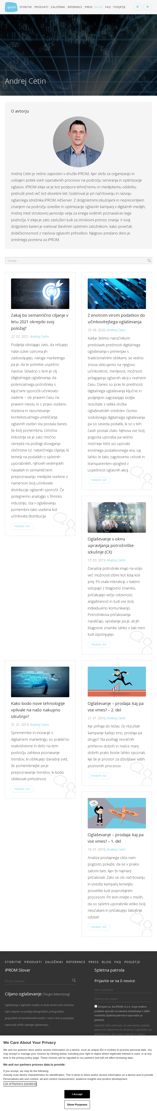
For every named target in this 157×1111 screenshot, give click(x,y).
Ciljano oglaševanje (37, 994)
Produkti (41, 7)
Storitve (25, 7)
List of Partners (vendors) (19, 1083)
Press (88, 7)
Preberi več (22, 526)
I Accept (77, 1094)
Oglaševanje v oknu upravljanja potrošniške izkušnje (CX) (111, 545)
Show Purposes (77, 1104)
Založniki (58, 7)
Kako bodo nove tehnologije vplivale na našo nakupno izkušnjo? (38, 710)
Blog (99, 7)
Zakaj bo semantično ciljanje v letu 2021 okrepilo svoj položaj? (39, 321)
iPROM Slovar (17, 970)
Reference (75, 7)
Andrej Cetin (39, 336)
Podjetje (119, 7)
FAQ (108, 7)
